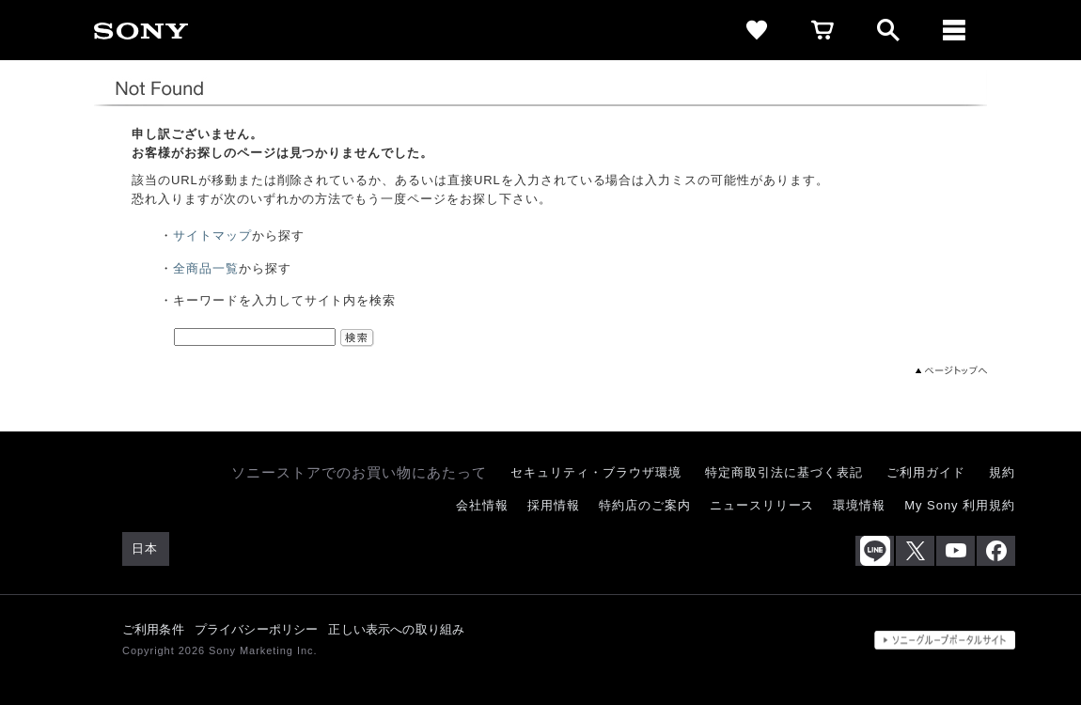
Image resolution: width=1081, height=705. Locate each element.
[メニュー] (954, 30)
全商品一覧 (206, 268)
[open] (888, 30)
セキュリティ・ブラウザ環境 (595, 472)
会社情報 (482, 505)
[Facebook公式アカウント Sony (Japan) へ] (996, 551)
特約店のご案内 (645, 505)
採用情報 (553, 505)
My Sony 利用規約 (959, 505)
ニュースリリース (762, 505)
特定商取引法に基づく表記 (784, 472)
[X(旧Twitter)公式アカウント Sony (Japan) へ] (915, 551)
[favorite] (757, 30)
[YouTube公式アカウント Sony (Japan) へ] (955, 551)
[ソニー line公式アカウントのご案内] (874, 551)
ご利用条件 (153, 629)
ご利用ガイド (925, 472)
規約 (1002, 472)
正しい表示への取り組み (396, 629)
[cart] (822, 30)
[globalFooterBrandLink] (944, 640)
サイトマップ (212, 235)
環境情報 (859, 505)
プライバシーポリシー (257, 629)
